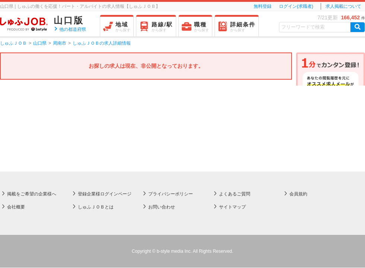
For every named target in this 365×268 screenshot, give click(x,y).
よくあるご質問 (234, 194)
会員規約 (298, 194)
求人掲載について (343, 6)
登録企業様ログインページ (104, 194)
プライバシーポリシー (170, 194)
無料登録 (263, 6)
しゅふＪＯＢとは (96, 207)
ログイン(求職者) (296, 6)
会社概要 (16, 207)
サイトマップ (232, 207)
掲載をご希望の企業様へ (31, 194)
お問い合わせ (161, 207)
